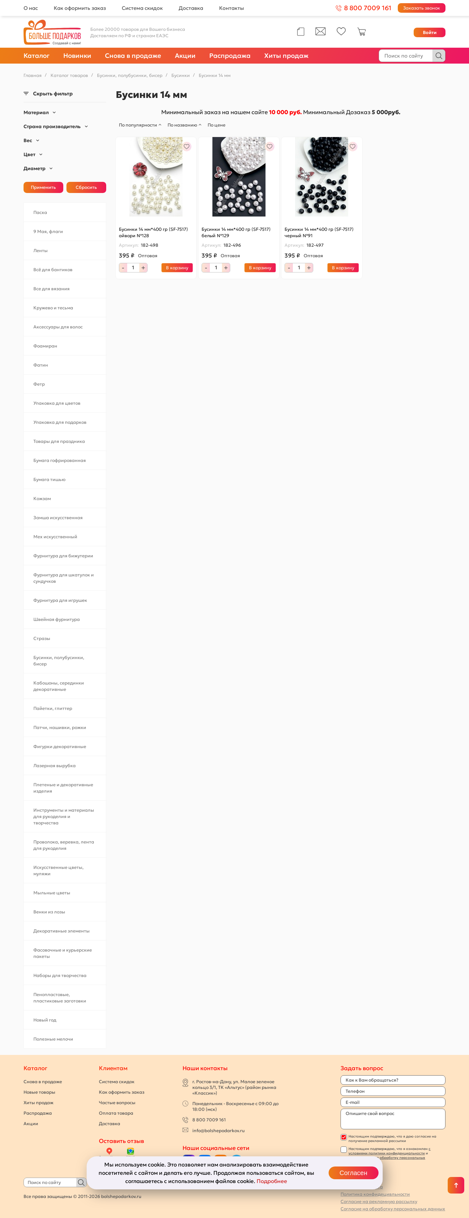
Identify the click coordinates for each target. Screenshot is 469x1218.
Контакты (231, 8)
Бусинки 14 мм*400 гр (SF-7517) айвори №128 (153, 232)
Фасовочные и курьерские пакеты (62, 953)
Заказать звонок (421, 8)
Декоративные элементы (61, 931)
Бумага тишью (49, 479)
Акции (185, 56)
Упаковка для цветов (56, 403)
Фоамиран (45, 346)
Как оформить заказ (80, 8)
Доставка (191, 8)
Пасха (40, 212)
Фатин (40, 365)
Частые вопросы (117, 1102)
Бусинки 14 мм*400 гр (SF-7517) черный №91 (319, 232)
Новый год (44, 1020)
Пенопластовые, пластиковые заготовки (59, 998)
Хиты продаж (286, 56)
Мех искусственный (55, 537)
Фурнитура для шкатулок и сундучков (63, 578)
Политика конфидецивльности (375, 1194)
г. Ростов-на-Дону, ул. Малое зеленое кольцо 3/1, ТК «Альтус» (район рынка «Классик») (234, 1087)
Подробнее (272, 1181)
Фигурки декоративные (59, 746)
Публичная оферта (362, 1187)
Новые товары (39, 1092)
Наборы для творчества (59, 975)
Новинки (77, 56)
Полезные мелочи (53, 1039)
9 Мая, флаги (48, 231)
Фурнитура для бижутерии (63, 556)
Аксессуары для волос (58, 327)
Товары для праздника (59, 441)
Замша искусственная (58, 517)
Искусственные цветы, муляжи (58, 870)
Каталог (37, 56)
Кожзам (42, 498)
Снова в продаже (133, 56)
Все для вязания (51, 289)
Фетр (39, 384)
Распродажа (230, 56)
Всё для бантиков (52, 269)
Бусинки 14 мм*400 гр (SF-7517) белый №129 (236, 232)
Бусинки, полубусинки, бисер (58, 661)
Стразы (41, 638)
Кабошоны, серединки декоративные (58, 686)
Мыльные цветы (51, 893)
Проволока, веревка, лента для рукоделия (63, 845)
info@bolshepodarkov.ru (218, 1130)
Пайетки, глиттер (52, 708)
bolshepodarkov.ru (121, 1196)
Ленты (40, 250)
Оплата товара (116, 1113)
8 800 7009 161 (209, 1120)
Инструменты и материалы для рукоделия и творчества (63, 816)
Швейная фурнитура (56, 619)
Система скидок (142, 8)
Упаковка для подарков (59, 422)
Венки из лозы (49, 912)
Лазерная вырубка (54, 765)
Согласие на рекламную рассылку (379, 1201)
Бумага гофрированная (59, 460)
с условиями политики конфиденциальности (389, 1150)
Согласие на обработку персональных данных (393, 1209)
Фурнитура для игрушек (60, 600)
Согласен (353, 1172)
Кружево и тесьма (53, 308)
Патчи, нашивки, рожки (59, 727)
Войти (430, 32)
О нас (31, 8)
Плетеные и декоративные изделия (63, 788)
